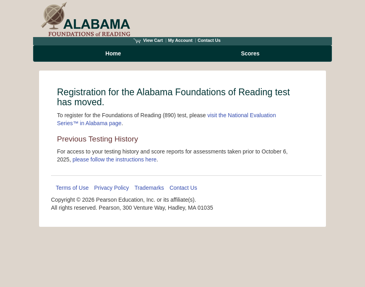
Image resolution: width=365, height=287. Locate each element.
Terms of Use (72, 188)
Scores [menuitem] (250, 53)
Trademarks (149, 188)
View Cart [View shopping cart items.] (148, 40)
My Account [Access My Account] (180, 40)
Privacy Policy (111, 188)
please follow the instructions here (115, 159)
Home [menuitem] (113, 53)
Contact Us (209, 40)
